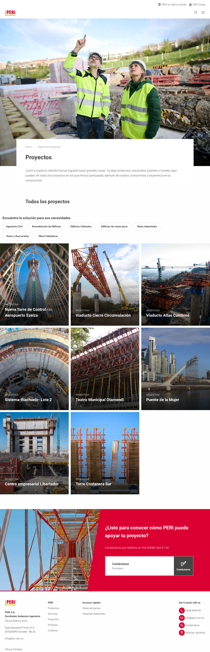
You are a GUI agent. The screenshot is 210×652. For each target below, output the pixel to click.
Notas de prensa (91, 608)
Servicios (53, 613)
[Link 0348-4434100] (192, 610)
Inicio (28, 146)
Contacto (53, 630)
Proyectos (53, 619)
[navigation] (149, 565)
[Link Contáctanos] (192, 625)
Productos (53, 608)
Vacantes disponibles (93, 613)
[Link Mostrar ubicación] (192, 633)
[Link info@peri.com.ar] (192, 618)
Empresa (53, 624)
